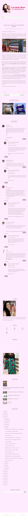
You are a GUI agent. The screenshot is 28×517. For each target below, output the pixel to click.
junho (6, 461)
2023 (5, 416)
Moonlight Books (9, 259)
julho (6, 427)
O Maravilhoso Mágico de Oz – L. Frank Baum (13, 437)
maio (6, 463)
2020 (5, 471)
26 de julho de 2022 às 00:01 (11, 237)
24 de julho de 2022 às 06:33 (9, 223)
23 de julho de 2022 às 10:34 (9, 187)
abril (6, 465)
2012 (5, 484)
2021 (5, 470)
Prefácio (7, 198)
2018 (5, 475)
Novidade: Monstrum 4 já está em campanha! (12, 456)
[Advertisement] (10, 503)
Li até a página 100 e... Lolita (10, 445)
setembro (6, 424)
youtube (7, 333)
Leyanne (8, 125)
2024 (5, 414)
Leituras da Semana (8, 435)
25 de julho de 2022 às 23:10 (11, 204)
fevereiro (6, 468)
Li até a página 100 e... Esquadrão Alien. (11, 431)
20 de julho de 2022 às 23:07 (9, 126)
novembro (7, 421)
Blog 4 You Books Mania (13, 142)
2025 (5, 413)
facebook (7, 328)
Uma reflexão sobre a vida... (9, 452)
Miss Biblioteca (9, 160)
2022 (5, 417)
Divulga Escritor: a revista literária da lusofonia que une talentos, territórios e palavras (13, 388)
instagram (22, 328)
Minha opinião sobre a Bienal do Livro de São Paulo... (14, 458)
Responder (6, 156)
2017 (5, 476)
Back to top (23, 514)
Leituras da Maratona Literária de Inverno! (12, 454)
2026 (5, 411)
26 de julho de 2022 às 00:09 (11, 265)
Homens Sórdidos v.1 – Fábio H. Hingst (11, 450)
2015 (5, 479)
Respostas (6, 139)
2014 (5, 481)
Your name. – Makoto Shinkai (10, 443)
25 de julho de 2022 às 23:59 (11, 171)
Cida (7, 250)
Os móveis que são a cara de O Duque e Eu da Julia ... (14, 433)
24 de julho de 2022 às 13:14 (9, 251)
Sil (6, 186)
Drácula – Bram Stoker (9, 460)
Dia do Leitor (10, 402)
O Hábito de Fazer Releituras (7, 113)
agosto (6, 426)
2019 (5, 473)
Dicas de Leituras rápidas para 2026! (13, 395)
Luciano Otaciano (10, 222)
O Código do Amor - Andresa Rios (13, 398)
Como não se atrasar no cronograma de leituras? (13, 439)
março (6, 466)
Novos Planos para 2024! (19, 113)
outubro (6, 422)
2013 (5, 483)
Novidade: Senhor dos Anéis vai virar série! (12, 447)
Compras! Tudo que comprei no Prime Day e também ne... (14, 429)
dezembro (6, 419)
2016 (5, 478)
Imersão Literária (9, 137)
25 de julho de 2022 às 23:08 (11, 143)
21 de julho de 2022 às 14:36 (9, 161)
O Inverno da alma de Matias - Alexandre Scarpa (15, 391)
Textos (14, 23)
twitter (14, 328)
